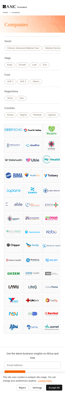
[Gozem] (14, 274)
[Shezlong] (32, 260)
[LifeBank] (32, 300)
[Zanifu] (32, 191)
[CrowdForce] (51, 287)
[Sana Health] (32, 274)
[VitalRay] (51, 300)
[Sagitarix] (14, 218)
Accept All (54, 387)
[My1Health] (51, 159)
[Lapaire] (14, 191)
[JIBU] (14, 327)
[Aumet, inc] (51, 327)
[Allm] (51, 274)
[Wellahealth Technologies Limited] (14, 160)
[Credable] (14, 204)
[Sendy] (32, 245)
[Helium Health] (14, 260)
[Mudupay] (32, 175)
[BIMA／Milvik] (14, 175)
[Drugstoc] (32, 314)
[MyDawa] (51, 218)
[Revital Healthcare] (51, 314)
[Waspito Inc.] (51, 130)
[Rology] (51, 260)
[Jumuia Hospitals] (51, 205)
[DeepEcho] (14, 130)
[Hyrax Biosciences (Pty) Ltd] (51, 145)
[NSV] (14, 314)
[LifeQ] (32, 287)
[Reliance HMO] (51, 246)
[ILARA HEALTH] (51, 191)
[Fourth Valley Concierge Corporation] (32, 130)
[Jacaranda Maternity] (32, 218)
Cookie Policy (45, 380)
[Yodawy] (51, 175)
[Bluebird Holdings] (32, 327)
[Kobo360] (51, 232)
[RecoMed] (14, 232)
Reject (22, 387)
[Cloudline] (32, 145)
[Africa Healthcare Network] (32, 205)
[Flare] (14, 300)
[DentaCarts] (32, 232)
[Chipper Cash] (14, 245)
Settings (37, 387)
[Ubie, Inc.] (32, 160)
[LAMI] (14, 287)
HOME (5, 12)
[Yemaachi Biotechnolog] (14, 145)
